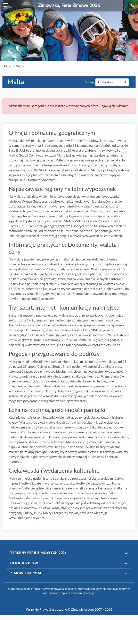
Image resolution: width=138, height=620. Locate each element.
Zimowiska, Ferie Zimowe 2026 (69, 5)
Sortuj (89, 82)
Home (6, 66)
